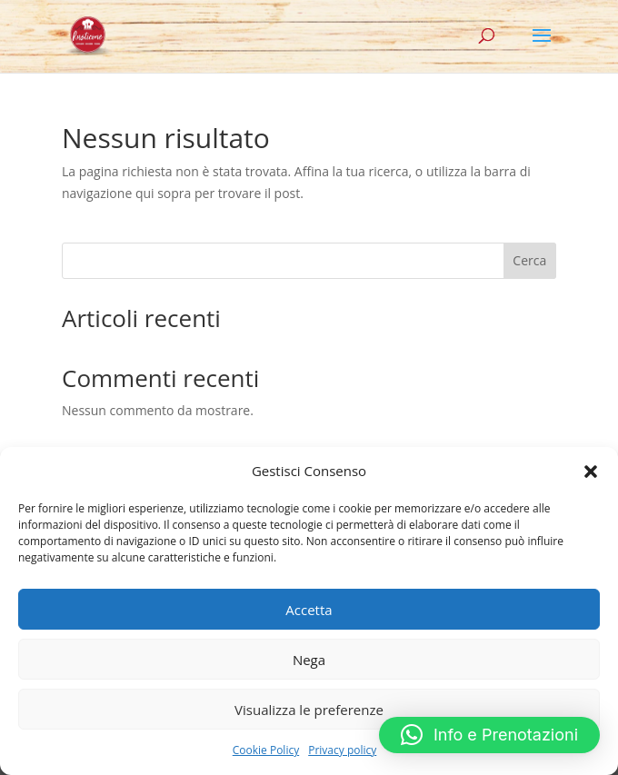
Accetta (308, 610)
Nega (309, 660)
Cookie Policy (266, 750)
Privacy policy (342, 750)
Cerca (529, 260)
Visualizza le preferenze (309, 709)
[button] (591, 471)
